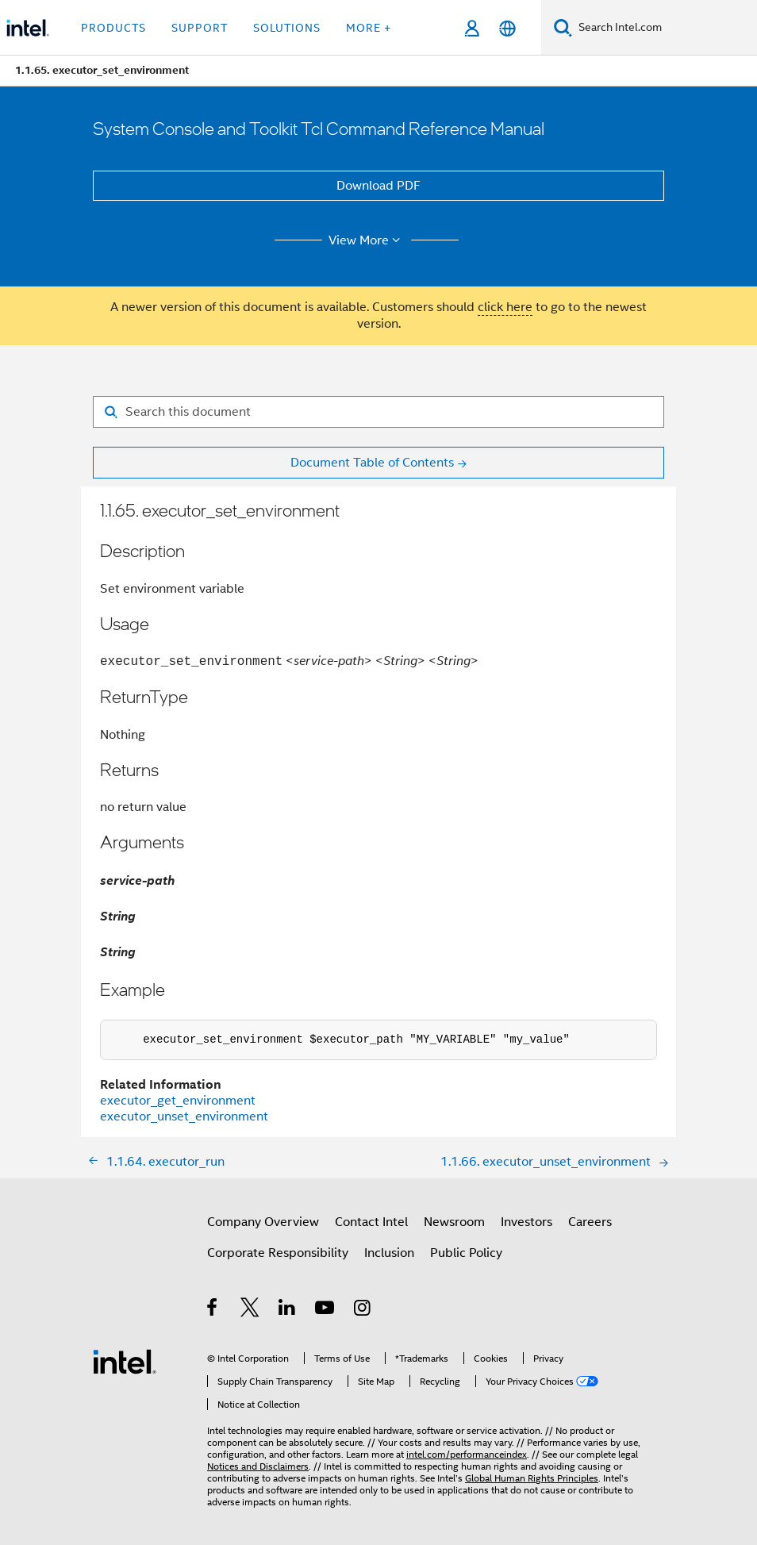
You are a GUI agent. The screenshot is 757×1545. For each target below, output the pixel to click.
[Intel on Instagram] (363, 1310)
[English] (507, 28)
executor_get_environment (178, 1101)
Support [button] (199, 28)
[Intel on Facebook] (213, 1310)
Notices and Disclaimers (258, 1466)
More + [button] (368, 28)
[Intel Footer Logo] (124, 1361)
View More (367, 240)
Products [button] (113, 28)
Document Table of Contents (372, 463)
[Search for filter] (378, 412)
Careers (590, 1222)
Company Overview (263, 1222)
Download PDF (378, 186)
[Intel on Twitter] (250, 1310)
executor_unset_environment (184, 1116)
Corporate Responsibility (277, 1253)
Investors (526, 1222)
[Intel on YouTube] (325, 1310)
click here (505, 307)
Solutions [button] (287, 28)
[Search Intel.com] (664, 28)
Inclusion (389, 1253)
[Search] (563, 27)
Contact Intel (371, 1222)
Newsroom (454, 1222)
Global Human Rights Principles (531, 1478)
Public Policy (466, 1253)
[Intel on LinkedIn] (287, 1310)
